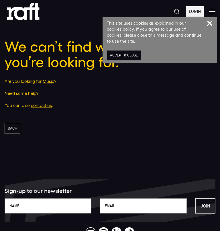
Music (48, 81)
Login (195, 11)
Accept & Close (124, 55)
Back (12, 128)
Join (205, 206)
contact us (41, 105)
